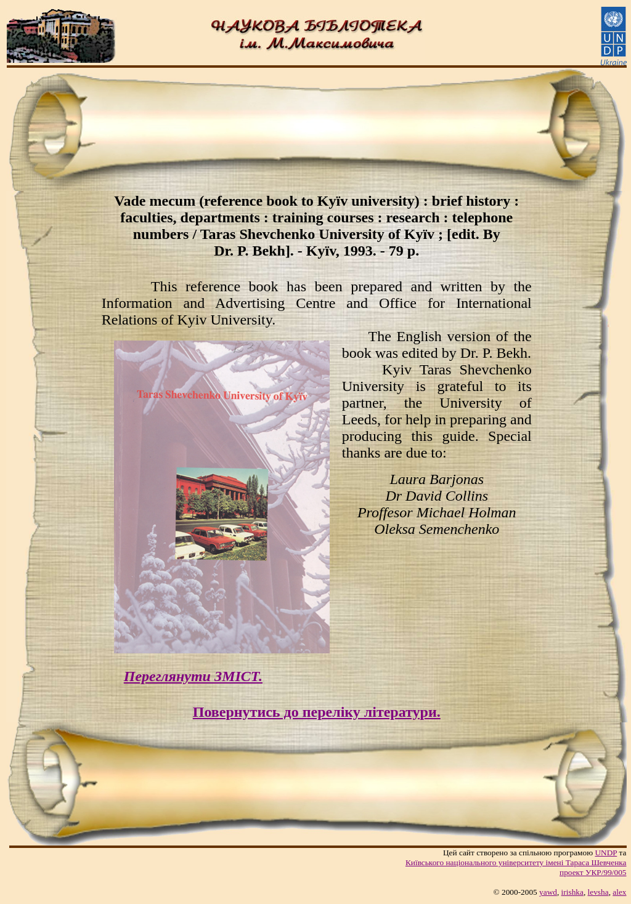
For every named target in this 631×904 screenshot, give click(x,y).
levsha (598, 892)
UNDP (606, 852)
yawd (548, 892)
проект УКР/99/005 (593, 872)
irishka (572, 892)
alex (619, 892)
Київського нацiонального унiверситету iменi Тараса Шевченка (516, 862)
